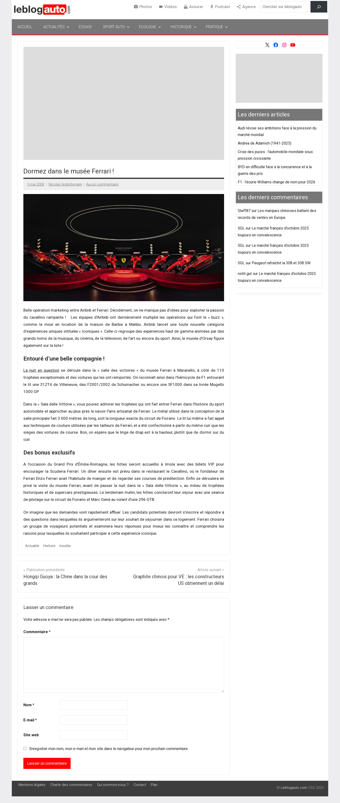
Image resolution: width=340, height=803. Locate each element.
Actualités (56, 27)
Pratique (217, 27)
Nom (28, 705)
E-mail (30, 720)
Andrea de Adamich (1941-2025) (264, 143)
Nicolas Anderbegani (65, 184)
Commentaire (37, 632)
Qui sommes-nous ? (113, 785)
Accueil (24, 27)
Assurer (196, 6)
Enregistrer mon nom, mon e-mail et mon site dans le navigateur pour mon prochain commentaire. (108, 748)
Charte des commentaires (71, 785)
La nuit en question (41, 370)
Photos (145, 6)
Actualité (32, 546)
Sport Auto (116, 27)
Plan (154, 785)
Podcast (222, 6)
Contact (139, 785)
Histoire (49, 546)
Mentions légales (32, 785)
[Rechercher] (318, 7)
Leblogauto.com (294, 787)
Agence (249, 6)
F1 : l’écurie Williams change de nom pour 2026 (276, 182)
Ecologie (150, 27)
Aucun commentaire (102, 184)
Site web (31, 735)
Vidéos (170, 6)
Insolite (65, 546)
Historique (183, 27)
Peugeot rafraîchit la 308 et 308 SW (281, 263)
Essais (85, 27)
